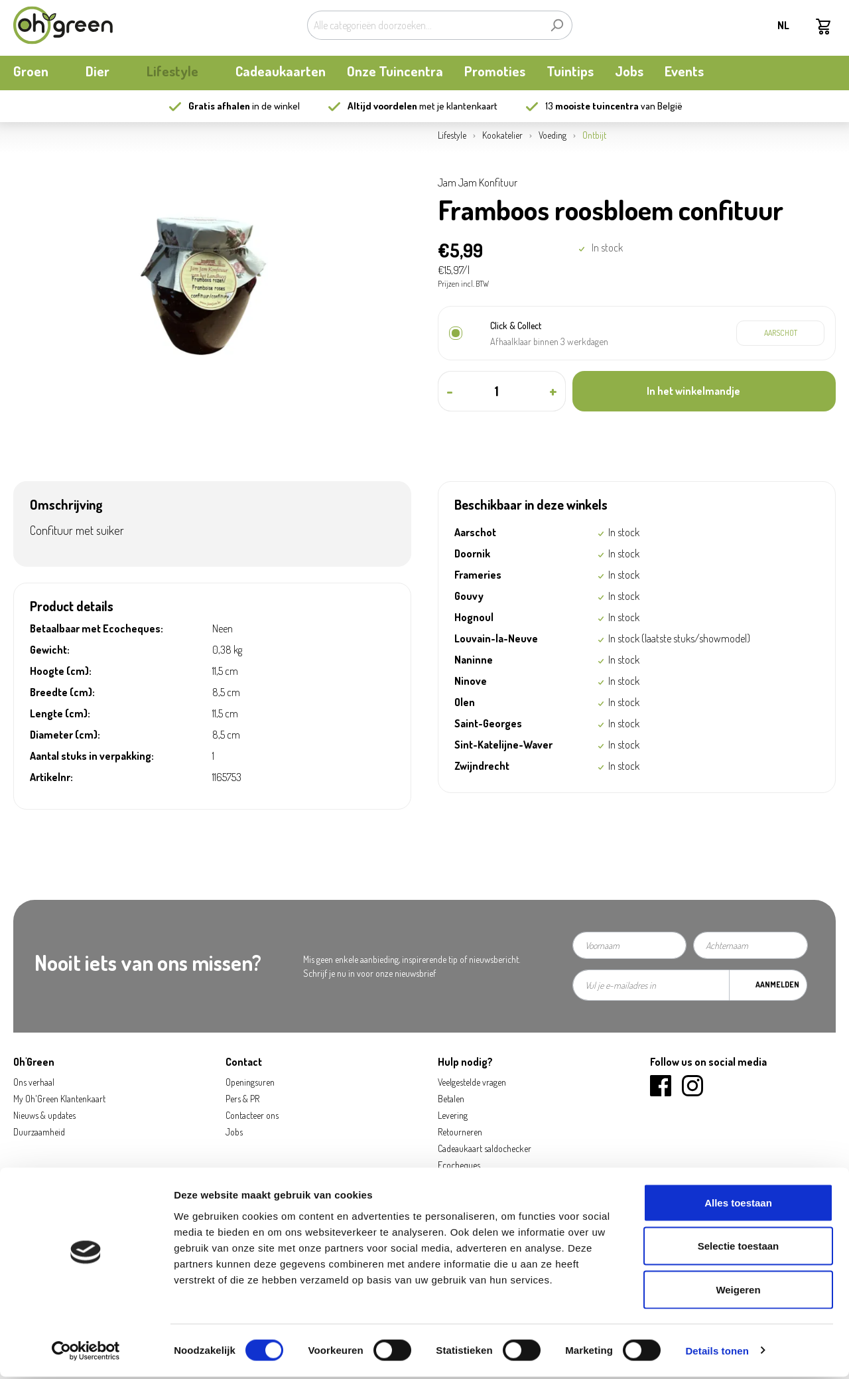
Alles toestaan (738, 1204)
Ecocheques (459, 1165)
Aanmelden (777, 984)
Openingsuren (250, 1082)
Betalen (451, 1098)
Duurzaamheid (39, 1131)
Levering (453, 1115)
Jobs (234, 1131)
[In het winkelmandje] (704, 391)
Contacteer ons (252, 1115)
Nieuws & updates (44, 1115)
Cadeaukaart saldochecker (484, 1148)
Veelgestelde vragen (472, 1082)
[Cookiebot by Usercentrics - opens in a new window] (86, 1353)
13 (592, 106)
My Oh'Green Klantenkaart (59, 1098)
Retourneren (460, 1131)
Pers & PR (242, 1098)
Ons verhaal (33, 1082)
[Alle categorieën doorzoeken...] (424, 25)
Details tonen (716, 1352)
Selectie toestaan (738, 1248)
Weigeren (738, 1291)
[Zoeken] (556, 25)
